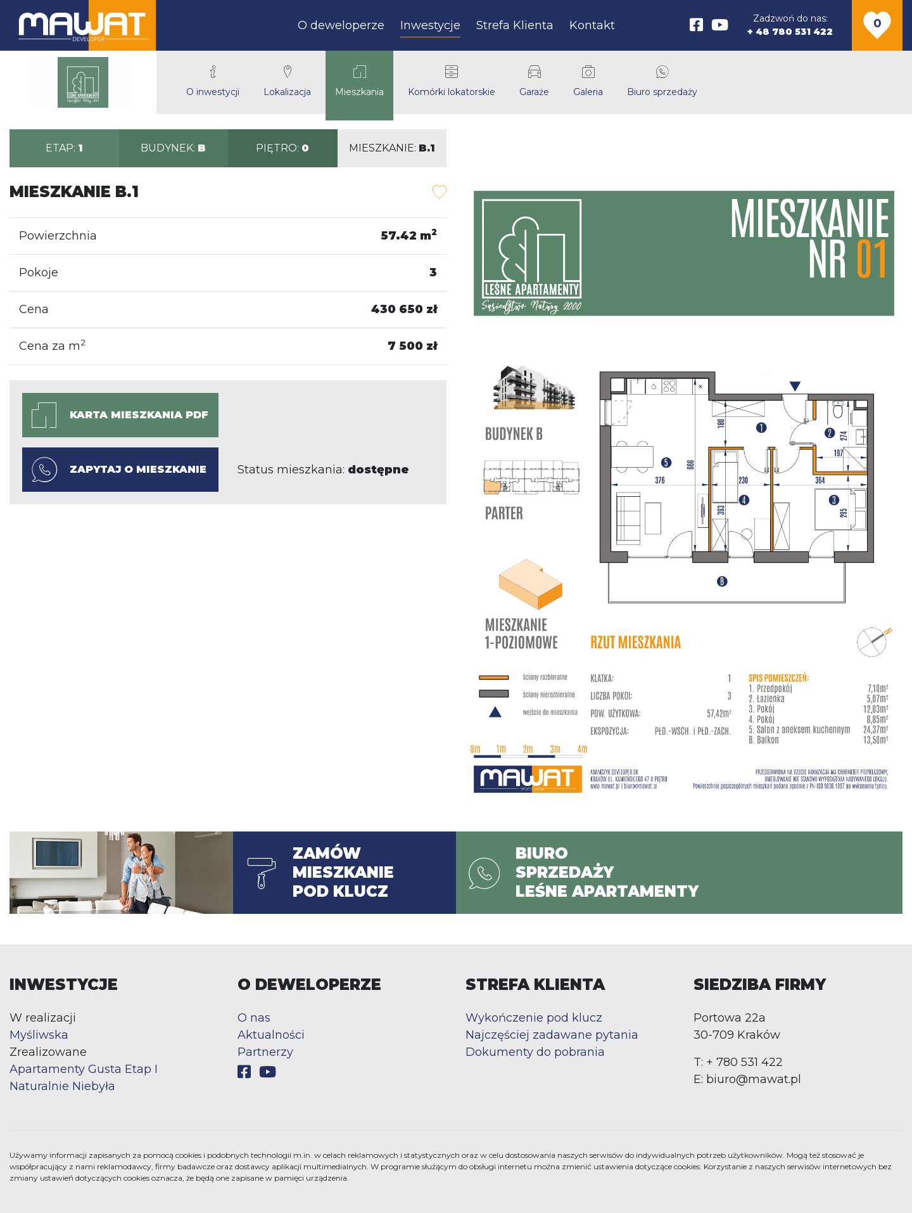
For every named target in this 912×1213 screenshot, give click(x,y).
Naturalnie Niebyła (62, 1086)
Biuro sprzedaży (662, 81)
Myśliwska (39, 1035)
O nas (254, 1018)
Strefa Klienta (515, 25)
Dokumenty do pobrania (535, 1052)
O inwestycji (212, 81)
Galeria (588, 81)
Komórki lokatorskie (451, 81)
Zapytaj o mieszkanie (119, 469)
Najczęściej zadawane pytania (552, 1035)
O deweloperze (341, 25)
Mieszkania (359, 81)
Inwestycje (430, 25)
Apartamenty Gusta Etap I (84, 1069)
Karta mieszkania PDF (120, 415)
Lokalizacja (287, 81)
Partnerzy (265, 1052)
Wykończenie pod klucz (534, 1018)
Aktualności (271, 1035)
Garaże (534, 81)
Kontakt (592, 25)
